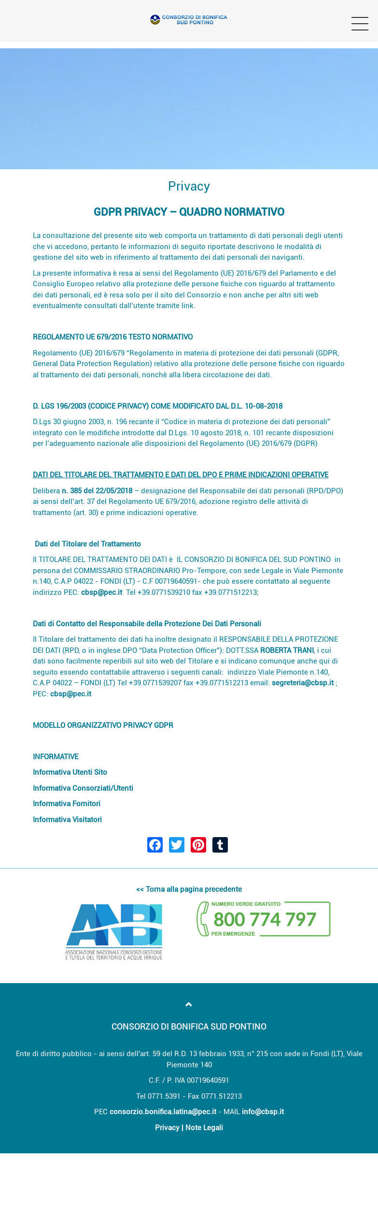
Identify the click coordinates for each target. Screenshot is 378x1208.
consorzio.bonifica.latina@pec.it (163, 1111)
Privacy (167, 1127)
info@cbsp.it (263, 1111)
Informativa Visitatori (67, 819)
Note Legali (204, 1127)
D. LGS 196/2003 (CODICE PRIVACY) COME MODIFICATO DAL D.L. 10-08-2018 (157, 406)
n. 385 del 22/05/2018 (97, 490)
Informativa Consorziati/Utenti (83, 788)
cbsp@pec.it (101, 592)
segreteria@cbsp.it (303, 682)
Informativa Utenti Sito (70, 772)
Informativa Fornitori (67, 803)
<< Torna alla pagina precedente (189, 889)
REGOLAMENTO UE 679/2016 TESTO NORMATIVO (113, 337)
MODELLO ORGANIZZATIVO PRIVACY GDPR (103, 725)
